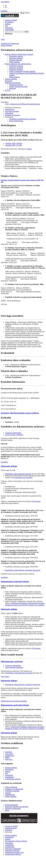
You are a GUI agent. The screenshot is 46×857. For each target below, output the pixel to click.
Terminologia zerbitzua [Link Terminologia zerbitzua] (13, 779)
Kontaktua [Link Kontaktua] (8, 752)
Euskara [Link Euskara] (8, 771)
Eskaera (29, 149)
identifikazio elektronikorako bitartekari (19, 673)
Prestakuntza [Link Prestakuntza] (9, 769)
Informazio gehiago (9, 466)
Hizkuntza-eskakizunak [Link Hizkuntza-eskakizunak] (13, 849)
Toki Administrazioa (18, 64)
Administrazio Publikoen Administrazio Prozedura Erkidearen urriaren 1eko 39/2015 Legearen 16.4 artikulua (25, 604)
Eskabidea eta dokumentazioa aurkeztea (22, 119)
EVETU (8, 90)
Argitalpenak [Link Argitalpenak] (9, 777)
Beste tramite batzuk (16, 121)
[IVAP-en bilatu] (14, 32)
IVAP (3, 39)
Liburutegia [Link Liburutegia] (9, 775)
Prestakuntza (9, 22)
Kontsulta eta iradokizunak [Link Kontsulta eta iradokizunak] (14, 789)
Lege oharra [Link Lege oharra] (9, 754)
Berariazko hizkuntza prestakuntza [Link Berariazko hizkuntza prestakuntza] (16, 807)
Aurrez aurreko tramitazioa (14, 435)
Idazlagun (12, 88)
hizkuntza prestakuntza (25, 81)
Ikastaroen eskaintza (16, 58)
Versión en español (11, 826)
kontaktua (4, 11)
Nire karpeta (36, 501)
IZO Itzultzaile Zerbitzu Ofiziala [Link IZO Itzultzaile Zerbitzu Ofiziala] (16, 841)
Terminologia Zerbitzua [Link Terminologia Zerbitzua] (13, 854)
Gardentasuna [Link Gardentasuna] (9, 756)
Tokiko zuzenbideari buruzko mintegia (22, 71)
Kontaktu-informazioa (12, 115)
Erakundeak (9, 113)
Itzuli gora (8, 832)
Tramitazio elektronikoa (13, 433)
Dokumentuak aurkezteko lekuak (15, 581)
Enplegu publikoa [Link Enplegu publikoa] (11, 768)
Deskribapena (9, 109)
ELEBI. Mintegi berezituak (18, 86)
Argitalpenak (9, 29)
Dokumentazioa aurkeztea (12, 661)
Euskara (8, 24)
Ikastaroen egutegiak (16, 68)
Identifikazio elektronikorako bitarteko (18, 474)
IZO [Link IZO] (6, 773)
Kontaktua (8, 830)
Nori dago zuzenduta (12, 111)
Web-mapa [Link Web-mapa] (8, 759)
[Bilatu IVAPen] (10, 13)
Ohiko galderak (14, 62)
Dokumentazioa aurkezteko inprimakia (14, 701)
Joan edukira (5, 2)
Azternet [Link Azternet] (8, 793)
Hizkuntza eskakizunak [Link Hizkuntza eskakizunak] (13, 808)
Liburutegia (9, 28)
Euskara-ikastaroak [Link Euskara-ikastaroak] (11, 805)
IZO (6, 26)
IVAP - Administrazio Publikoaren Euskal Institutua (22, 104)
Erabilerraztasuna (11, 828)
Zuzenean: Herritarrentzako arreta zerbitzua (20, 413)
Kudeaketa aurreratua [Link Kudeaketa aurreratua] (12, 850)
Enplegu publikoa (11, 20)
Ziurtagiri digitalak (15, 60)
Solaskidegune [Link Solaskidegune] (10, 795)
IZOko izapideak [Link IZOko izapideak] (10, 796)
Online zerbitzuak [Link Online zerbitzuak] (11, 787)
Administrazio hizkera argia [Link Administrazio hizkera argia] (14, 852)
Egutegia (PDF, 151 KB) (13, 145)
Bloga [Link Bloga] (7, 810)
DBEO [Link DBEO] (7, 757)
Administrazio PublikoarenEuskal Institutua (10, 44)
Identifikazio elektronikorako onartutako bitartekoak (22, 570)
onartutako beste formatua (23, 477)
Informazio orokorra (16, 56)
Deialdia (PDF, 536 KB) (13, 143)
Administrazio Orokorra (19, 54)
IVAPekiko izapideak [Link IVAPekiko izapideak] (12, 791)
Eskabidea (4, 462)
